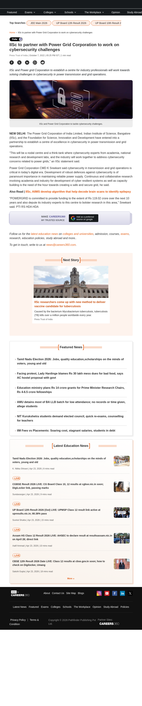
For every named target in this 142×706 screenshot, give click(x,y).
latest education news (44, 233)
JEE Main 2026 (38, 23)
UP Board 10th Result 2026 (110, 23)
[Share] (12, 62)
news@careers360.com (61, 244)
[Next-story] (71, 284)
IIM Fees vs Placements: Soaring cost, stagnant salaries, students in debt (66, 430)
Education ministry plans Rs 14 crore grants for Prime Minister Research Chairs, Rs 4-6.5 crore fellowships (71, 389)
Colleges (50, 12)
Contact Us (58, 593)
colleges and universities (78, 233)
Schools (70, 12)
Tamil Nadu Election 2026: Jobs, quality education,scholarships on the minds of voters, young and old (70, 361)
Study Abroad (134, 12)
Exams (30, 12)
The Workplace (94, 12)
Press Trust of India (43, 319)
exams (125, 233)
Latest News (20, 606)
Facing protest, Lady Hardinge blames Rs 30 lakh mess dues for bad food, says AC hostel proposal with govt (70, 375)
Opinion (116, 12)
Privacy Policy (18, 619)
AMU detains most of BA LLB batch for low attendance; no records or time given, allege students (71, 404)
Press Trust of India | (19, 55)
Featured (12, 12)
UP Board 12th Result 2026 (71, 23)
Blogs (81, 593)
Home (12, 32)
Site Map (71, 593)
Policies (125, 606)
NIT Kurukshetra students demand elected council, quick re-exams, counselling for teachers (70, 418)
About (47, 593)
